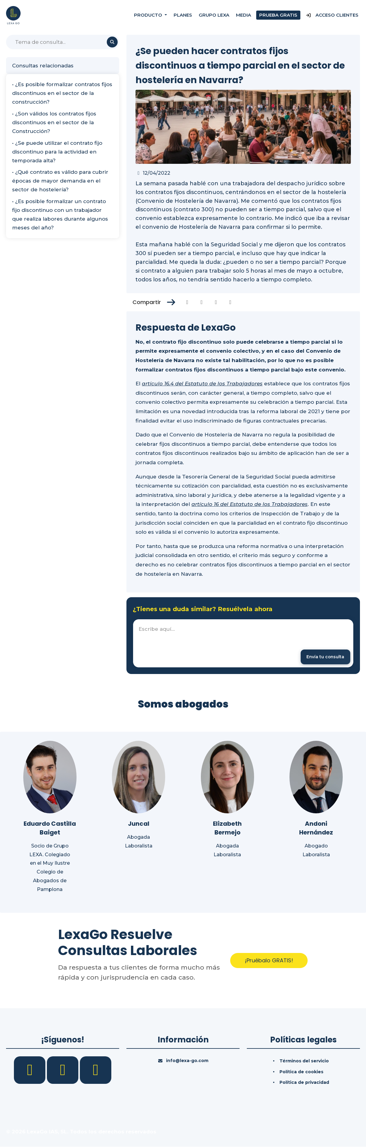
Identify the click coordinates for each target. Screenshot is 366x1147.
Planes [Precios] (183, 15)
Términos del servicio (304, 1061)
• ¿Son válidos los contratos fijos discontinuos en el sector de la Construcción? (54, 122)
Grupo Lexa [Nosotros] (214, 15)
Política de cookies (301, 1072)
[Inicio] (13, 15)
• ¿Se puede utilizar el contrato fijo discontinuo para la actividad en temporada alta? (57, 152)
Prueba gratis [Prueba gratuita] (278, 15)
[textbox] (243, 643)
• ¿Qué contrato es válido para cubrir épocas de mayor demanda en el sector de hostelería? (60, 181)
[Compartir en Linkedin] (216, 302)
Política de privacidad (304, 1083)
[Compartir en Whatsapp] (230, 302)
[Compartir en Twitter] (201, 302)
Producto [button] (148, 15)
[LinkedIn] (63, 1070)
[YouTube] (95, 1070)
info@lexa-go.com (187, 1061)
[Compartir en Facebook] (187, 302)
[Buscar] (62, 42)
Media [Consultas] (243, 15)
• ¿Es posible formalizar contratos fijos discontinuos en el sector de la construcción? (62, 93)
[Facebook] (30, 1070)
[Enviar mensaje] (324, 657)
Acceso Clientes (332, 15)
